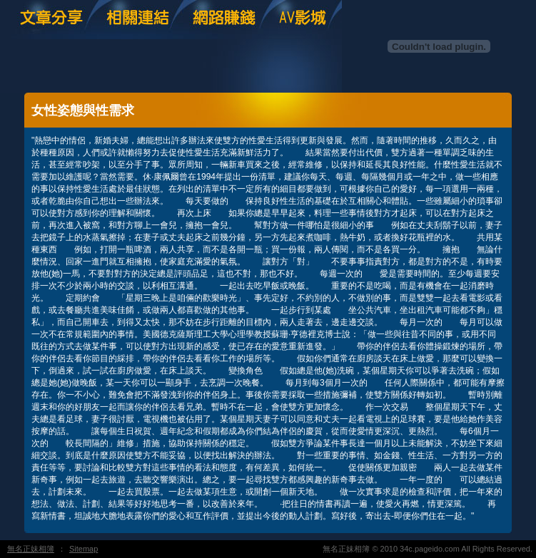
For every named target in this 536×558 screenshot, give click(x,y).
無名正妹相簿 (30, 548)
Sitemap (83, 548)
